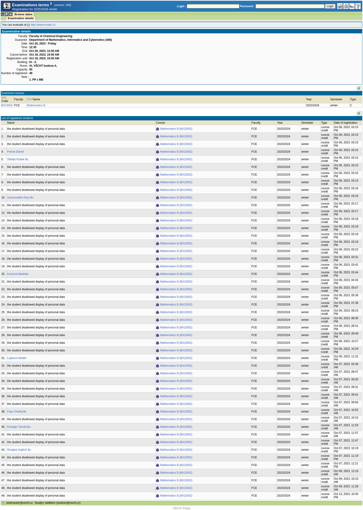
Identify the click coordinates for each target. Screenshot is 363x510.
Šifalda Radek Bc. (18, 159)
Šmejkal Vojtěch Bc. (19, 449)
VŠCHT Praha (181, 508)
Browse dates (23, 14)
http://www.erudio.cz (43, 24)
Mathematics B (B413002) (176, 128)
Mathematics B (36, 105)
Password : (247, 6)
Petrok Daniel (15, 151)
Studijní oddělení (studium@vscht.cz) (58, 502)
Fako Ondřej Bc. (17, 411)
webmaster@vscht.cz (19, 502)
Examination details (21, 18)
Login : (181, 6)
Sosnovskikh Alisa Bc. (20, 197)
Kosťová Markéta (17, 274)
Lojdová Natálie (16, 358)
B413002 (7, 105)
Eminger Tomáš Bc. (19, 426)
